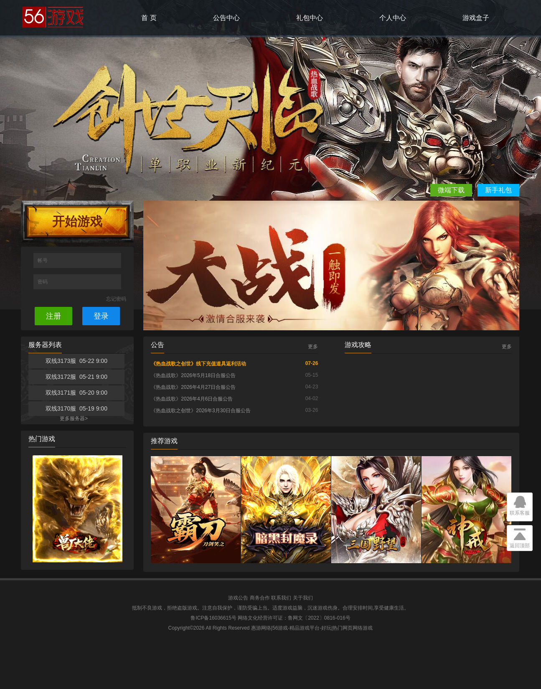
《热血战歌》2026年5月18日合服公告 (193, 375)
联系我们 (281, 598)
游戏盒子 (475, 17)
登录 (101, 316)
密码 (43, 282)
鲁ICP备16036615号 (213, 618)
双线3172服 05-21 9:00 (76, 376)
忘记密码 (116, 299)
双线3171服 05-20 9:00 (76, 392)
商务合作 (260, 598)
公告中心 (226, 17)
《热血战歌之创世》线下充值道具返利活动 (198, 364)
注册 (53, 316)
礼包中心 (309, 17)
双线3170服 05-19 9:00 (76, 408)
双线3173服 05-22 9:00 (76, 360)
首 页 (148, 17)
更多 (313, 346)
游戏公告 (238, 598)
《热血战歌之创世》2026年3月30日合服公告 (201, 410)
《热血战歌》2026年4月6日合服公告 (192, 399)
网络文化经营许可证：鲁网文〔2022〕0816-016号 (294, 618)
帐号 (43, 260)
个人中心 (392, 17)
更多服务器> (74, 418)
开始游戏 (77, 221)
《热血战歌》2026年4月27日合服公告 (193, 387)
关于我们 (303, 598)
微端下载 (451, 190)
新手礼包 (498, 190)
